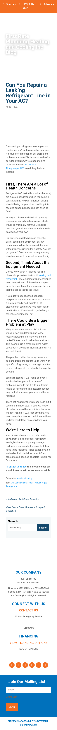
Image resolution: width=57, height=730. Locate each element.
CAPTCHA (11, 696)
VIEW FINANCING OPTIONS (28, 643)
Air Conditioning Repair (22, 482)
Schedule (48, 4)
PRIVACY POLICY (28, 725)
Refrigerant (11, 486)
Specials (11, 4)
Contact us (28, 610)
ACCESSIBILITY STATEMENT (33, 721)
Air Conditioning (24, 478)
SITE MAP (13, 721)
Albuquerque (41, 482)
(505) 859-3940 (28, 6)
